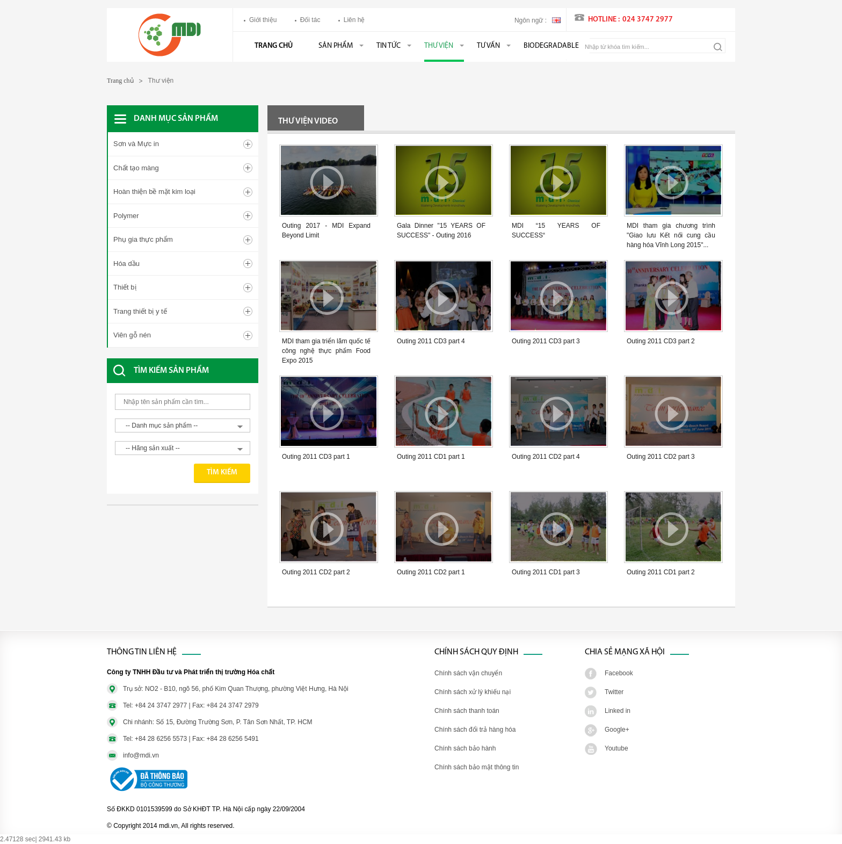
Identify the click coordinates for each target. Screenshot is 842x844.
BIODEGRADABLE (551, 46)
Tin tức (388, 46)
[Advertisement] (193, 543)
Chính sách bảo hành (465, 748)
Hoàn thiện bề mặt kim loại (154, 191)
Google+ (617, 729)
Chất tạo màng (136, 168)
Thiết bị (124, 287)
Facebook (619, 673)
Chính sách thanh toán (466, 711)
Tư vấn (488, 46)
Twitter (614, 692)
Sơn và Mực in (136, 144)
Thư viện (438, 46)
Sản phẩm (335, 46)
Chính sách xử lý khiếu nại (472, 692)
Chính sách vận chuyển (468, 673)
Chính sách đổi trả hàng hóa (475, 729)
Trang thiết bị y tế (140, 311)
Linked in (617, 711)
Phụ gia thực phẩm (143, 239)
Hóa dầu (126, 263)
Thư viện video (308, 121)
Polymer (126, 216)
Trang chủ (274, 46)
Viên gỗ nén (132, 335)
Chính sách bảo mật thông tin (476, 767)
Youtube (616, 748)
